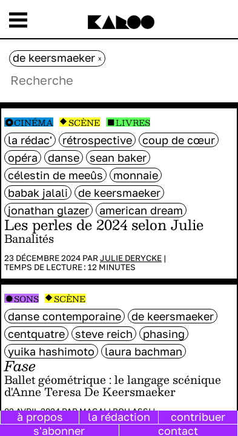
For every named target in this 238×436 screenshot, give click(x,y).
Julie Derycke (131, 258)
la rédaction (119, 416)
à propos (40, 416)
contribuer (198, 416)
